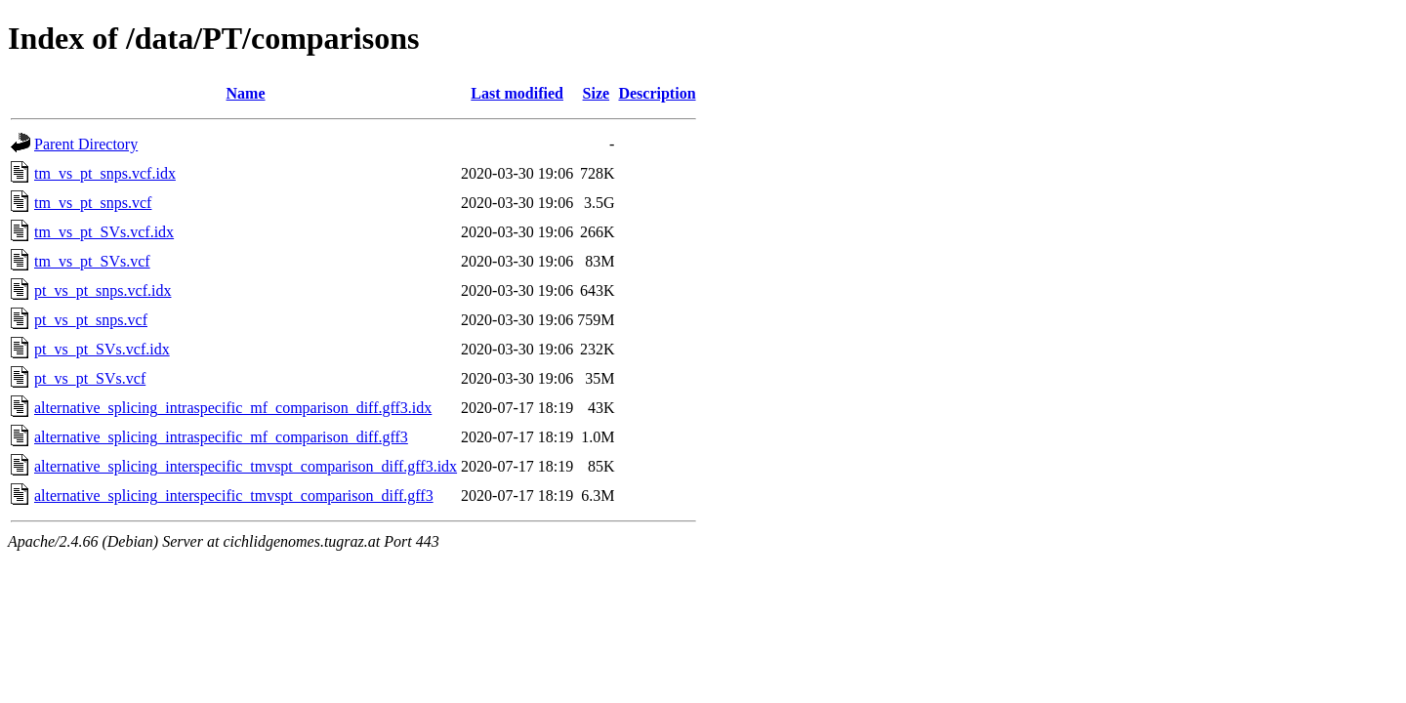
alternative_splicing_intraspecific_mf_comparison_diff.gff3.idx (233, 407)
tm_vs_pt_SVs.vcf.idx (104, 232)
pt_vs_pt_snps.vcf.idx (102, 290)
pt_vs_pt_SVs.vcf (89, 378)
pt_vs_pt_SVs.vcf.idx (102, 349)
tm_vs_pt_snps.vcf (92, 202)
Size (596, 93)
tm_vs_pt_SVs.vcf (92, 261)
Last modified (517, 93)
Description (656, 93)
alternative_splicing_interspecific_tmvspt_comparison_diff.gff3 (234, 495)
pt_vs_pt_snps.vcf (90, 319)
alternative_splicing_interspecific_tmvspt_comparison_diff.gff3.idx (245, 466)
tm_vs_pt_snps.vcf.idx (105, 173)
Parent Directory (86, 144)
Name (246, 93)
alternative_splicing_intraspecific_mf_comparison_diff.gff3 (221, 437)
